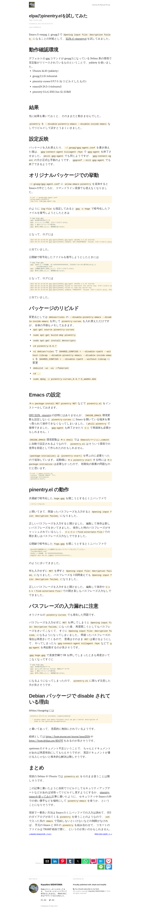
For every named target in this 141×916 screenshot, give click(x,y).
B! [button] (101, 868)
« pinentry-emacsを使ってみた (40, 840)
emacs (35, 20)
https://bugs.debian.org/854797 (46, 747)
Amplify (103, 891)
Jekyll (94, 891)
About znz (61, 900)
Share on (39, 870)
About (102, 5)
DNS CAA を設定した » (103, 840)
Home (95, 5)
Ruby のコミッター (48, 896)
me (108, 5)
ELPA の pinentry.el (76, 38)
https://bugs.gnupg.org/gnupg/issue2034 (68, 743)
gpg (40, 20)
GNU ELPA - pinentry (40, 417)
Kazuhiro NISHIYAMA (96, 898)
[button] (47, 867)
